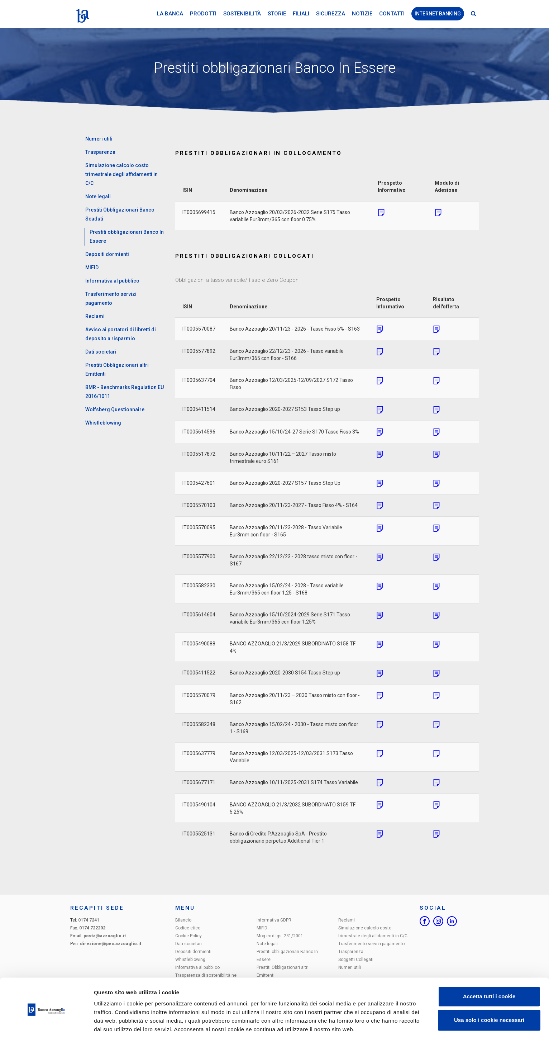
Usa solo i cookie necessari (489, 998)
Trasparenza (100, 152)
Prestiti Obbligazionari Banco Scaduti (119, 214)
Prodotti (203, 14)
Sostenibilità (242, 14)
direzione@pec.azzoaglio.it (111, 943)
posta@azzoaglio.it (104, 935)
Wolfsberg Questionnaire (114, 409)
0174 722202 (92, 927)
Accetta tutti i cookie (489, 975)
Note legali (98, 196)
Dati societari (100, 352)
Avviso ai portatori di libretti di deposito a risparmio (120, 334)
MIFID (92, 267)
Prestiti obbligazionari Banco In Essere (127, 236)
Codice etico (187, 927)
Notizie (362, 14)
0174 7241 (88, 920)
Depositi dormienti (107, 254)
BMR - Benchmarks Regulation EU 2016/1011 (124, 391)
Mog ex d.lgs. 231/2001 (280, 935)
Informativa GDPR (274, 920)
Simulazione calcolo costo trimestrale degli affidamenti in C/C (121, 174)
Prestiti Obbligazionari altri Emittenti (117, 369)
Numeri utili (99, 139)
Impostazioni (110, 1028)
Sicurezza (330, 14)
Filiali (301, 14)
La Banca (170, 14)
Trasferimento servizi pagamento (111, 298)
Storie (277, 14)
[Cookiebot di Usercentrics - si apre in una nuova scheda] (46, 1028)
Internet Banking (438, 14)
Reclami (95, 316)
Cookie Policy (188, 935)
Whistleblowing (103, 423)
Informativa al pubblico (112, 281)
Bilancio (183, 920)
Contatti (392, 14)
